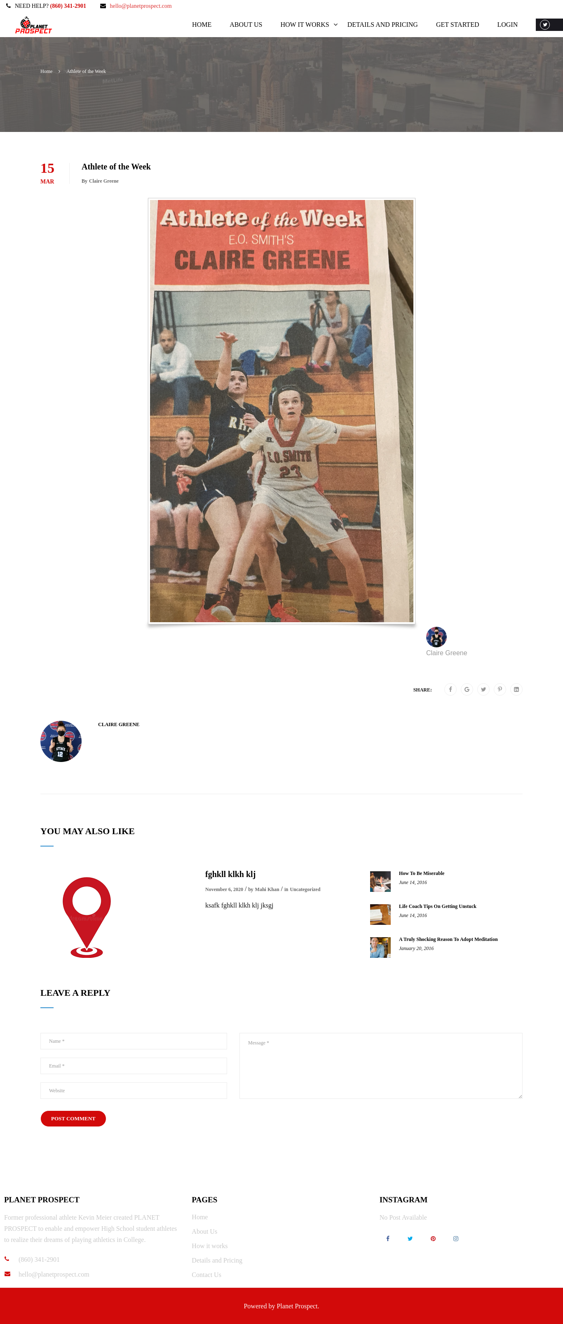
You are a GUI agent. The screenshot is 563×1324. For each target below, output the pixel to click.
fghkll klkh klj (230, 874)
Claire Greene (104, 181)
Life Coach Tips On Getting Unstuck (437, 906)
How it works (304, 24)
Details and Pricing (382, 24)
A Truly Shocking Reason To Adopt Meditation (448, 939)
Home (201, 24)
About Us (245, 24)
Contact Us (206, 1274)
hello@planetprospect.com (141, 6)
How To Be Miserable (421, 873)
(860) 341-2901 (68, 6)
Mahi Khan (267, 889)
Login (507, 24)
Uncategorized (305, 889)
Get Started (457, 24)
